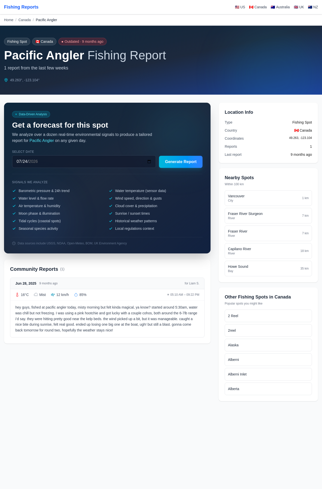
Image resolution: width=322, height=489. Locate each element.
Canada (24, 20)
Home (8, 20)
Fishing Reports (21, 7)
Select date (23, 152)
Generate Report (180, 162)
